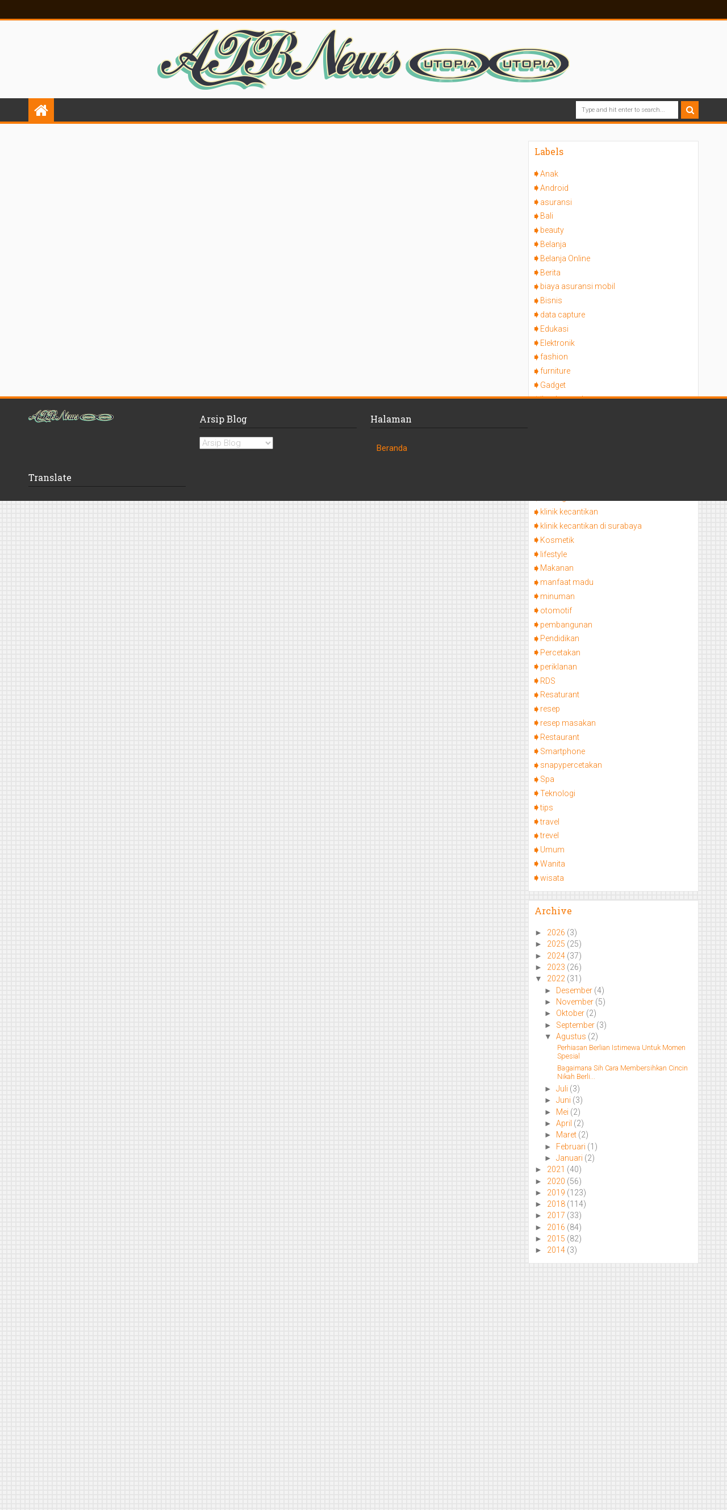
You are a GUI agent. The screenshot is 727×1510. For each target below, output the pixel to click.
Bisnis (551, 300)
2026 (557, 932)
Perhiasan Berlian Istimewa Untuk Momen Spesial (621, 1051)
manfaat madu (567, 582)
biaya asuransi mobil (577, 286)
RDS (547, 680)
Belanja (553, 244)
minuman (557, 596)
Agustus (572, 1036)
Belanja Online (565, 258)
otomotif (556, 610)
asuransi (556, 202)
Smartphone (562, 751)
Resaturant (559, 694)
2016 (557, 1227)
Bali (546, 215)
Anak (549, 173)
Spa (547, 779)
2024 (557, 955)
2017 (557, 1215)
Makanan (557, 567)
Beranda (392, 448)
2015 (557, 1238)
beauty (552, 230)
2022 (557, 978)
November (575, 1001)
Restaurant (559, 737)
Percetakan (560, 652)
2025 (557, 943)
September (576, 1025)
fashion (554, 356)
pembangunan (566, 624)
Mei (563, 1111)
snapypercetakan (571, 764)
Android (554, 188)
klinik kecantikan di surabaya (591, 525)
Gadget (553, 385)
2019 (557, 1192)
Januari (570, 1157)
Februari (571, 1146)
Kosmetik (557, 540)
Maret (567, 1134)
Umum (552, 849)
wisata (552, 877)
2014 (557, 1249)
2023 (557, 967)
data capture (562, 314)
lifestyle (553, 554)
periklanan (558, 666)
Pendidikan (559, 638)
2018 (557, 1203)
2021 (557, 1169)
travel (549, 821)
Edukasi (554, 328)
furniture (555, 370)
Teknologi (557, 793)
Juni (564, 1100)
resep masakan (568, 722)
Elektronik (557, 343)
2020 (557, 1181)
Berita (550, 272)
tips (546, 807)
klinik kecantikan (569, 511)
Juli (563, 1088)
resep (550, 708)
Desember (575, 990)
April (565, 1123)
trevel (549, 835)
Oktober (571, 1013)
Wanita (552, 863)
